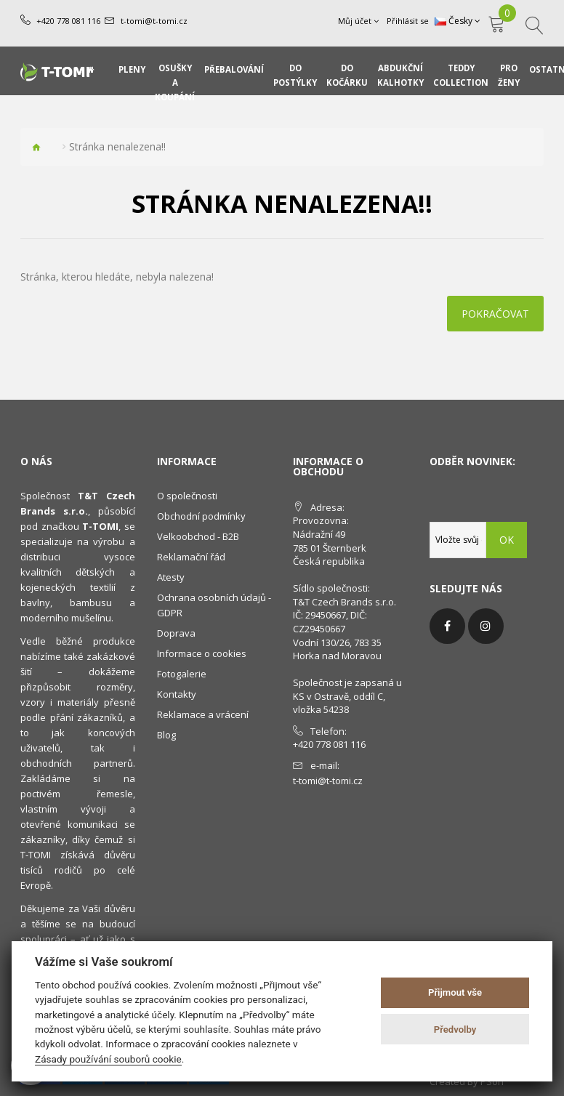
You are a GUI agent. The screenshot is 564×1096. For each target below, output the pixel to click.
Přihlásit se (408, 20)
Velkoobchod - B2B (198, 536)
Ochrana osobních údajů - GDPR (214, 605)
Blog (166, 734)
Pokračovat (495, 314)
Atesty (171, 577)
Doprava (176, 633)
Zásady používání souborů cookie (108, 1059)
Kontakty (176, 694)
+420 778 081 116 (68, 20)
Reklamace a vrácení (203, 714)
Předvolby (455, 1029)
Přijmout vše (455, 992)
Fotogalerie (181, 673)
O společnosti (187, 495)
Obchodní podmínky (201, 516)
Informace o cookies (201, 653)
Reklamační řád (191, 556)
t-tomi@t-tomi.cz (154, 20)
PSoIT (492, 1081)
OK (506, 540)
